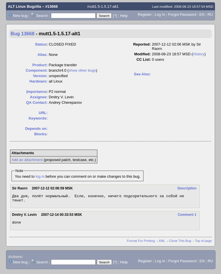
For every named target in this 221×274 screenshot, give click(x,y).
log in (39, 176)
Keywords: (38, 118)
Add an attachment (27, 160)
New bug (20, 15)
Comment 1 (187, 216)
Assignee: (39, 97)
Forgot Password (182, 14)
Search (42, 15)
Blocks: (41, 134)
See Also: (142, 74)
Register (144, 14)
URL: (43, 113)
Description (186, 188)
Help (124, 15)
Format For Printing (141, 243)
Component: (37, 70)
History (198, 54)
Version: (40, 76)
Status (40, 44)
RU (210, 14)
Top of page (203, 243)
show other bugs (82, 70)
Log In (160, 14)
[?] (115, 15)
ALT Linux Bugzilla (24, 6)
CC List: (144, 59)
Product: (40, 65)
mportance (36, 91)
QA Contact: (37, 102)
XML (162, 243)
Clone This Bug (180, 243)
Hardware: (38, 81)
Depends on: (36, 128)
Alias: (43, 54)
